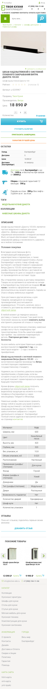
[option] (22, 48)
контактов (18, 419)
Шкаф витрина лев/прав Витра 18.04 (34, 563)
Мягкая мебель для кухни (14, 613)
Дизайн (5, 645)
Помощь (6, 665)
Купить (30, 121)
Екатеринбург (28, 641)
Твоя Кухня (7, 25)
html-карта (7, 677)
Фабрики (15, 13)
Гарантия (6, 661)
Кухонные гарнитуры (11, 597)
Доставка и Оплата (11, 649)
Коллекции (7, 593)
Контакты (24, 13)
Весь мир (26, 637)
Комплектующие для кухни (14, 621)
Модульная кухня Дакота (16, 204)
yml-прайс (6, 685)
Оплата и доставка (37, 13)
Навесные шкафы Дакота (16, 213)
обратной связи (8, 310)
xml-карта (6, 681)
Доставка (15, 170)
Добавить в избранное (36, 69)
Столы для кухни (9, 605)
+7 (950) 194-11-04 (35, 6)
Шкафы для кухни (31, 25)
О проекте (6, 13)
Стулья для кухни (10, 609)
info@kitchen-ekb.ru (12, 581)
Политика (6, 657)
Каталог (18, 25)
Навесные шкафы (10, 27)
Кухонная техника (10, 617)
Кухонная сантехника (12, 625)
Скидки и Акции (9, 653)
